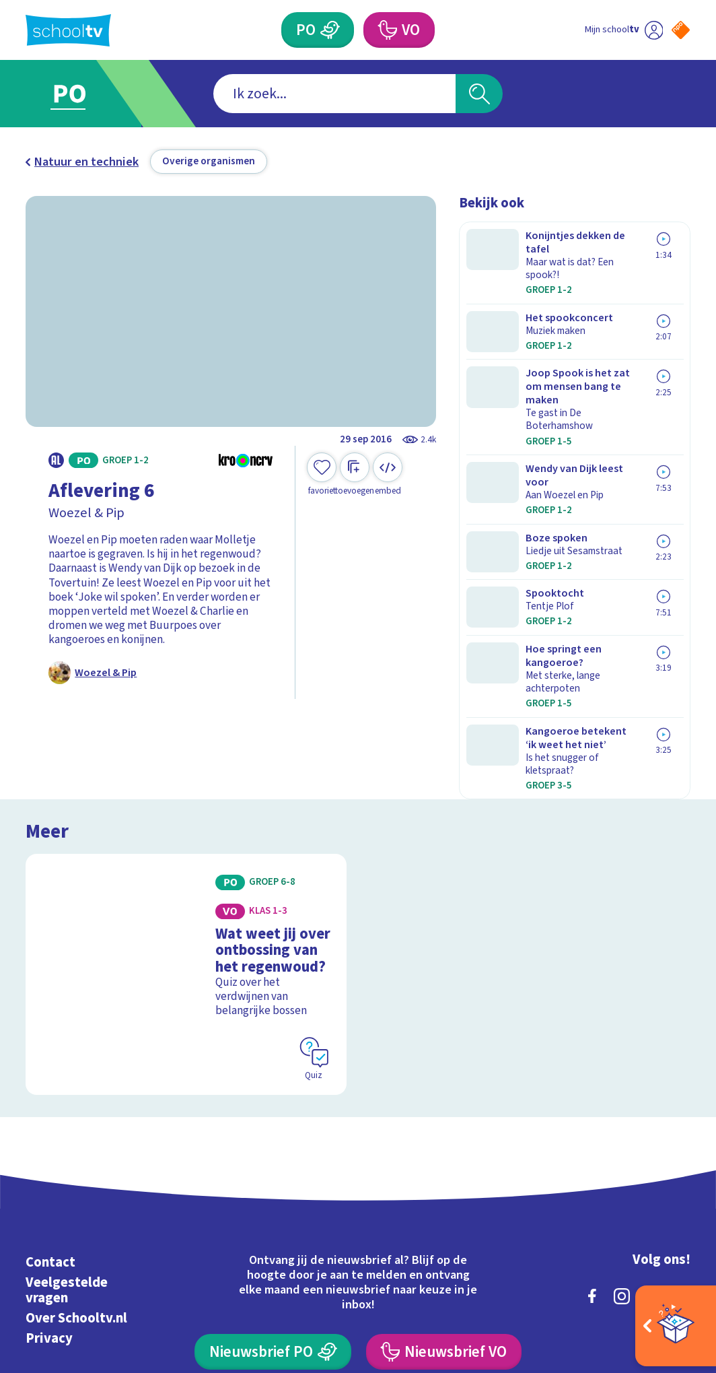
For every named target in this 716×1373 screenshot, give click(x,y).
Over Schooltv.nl (76, 1164)
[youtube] (681, 1143)
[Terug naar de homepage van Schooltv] (68, 30)
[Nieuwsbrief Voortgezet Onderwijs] (444, 1198)
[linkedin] (651, 1143)
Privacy (49, 1185)
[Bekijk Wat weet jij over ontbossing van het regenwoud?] (186, 846)
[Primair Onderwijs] (330, 30)
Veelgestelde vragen (67, 1136)
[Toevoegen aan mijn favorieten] (321, 474)
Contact (50, 1108)
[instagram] (622, 1143)
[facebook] (592, 1143)
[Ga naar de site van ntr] (670, 1264)
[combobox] (334, 93)
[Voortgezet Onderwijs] (386, 30)
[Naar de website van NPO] (680, 30)
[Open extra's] (675, 1325)
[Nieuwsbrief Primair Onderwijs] (272, 1198)
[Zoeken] (479, 93)
